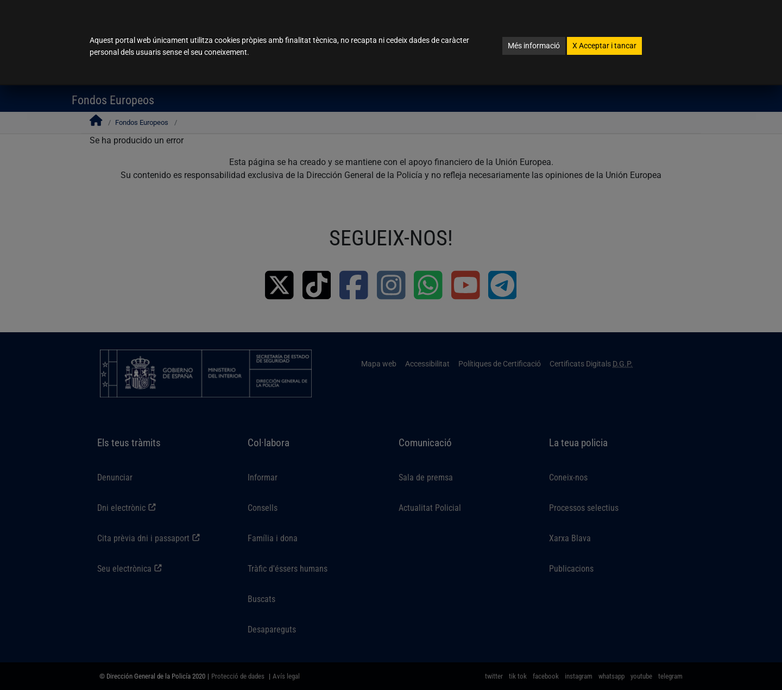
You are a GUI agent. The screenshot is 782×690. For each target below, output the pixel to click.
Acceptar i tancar (604, 45)
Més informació (534, 45)
